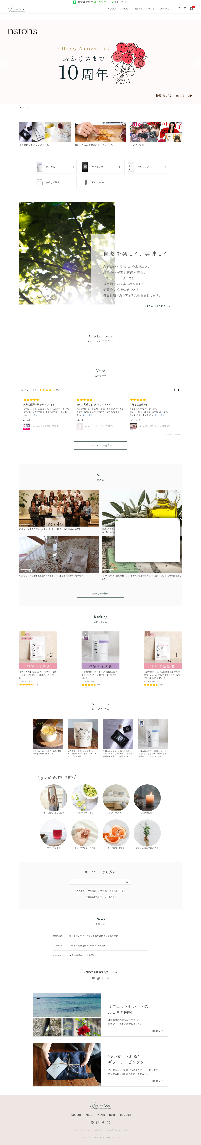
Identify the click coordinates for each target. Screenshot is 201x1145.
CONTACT (125, 1115)
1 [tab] (21, 107)
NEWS (101, 1115)
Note (151, 9)
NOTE (112, 1115)
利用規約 (98, 1130)
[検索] (127, 882)
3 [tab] (26, 107)
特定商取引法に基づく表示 (117, 1130)
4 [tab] (29, 107)
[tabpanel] (100, 62)
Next (197, 63)
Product (110, 9)
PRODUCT (75, 1115)
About (126, 9)
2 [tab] (24, 107)
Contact (165, 9)
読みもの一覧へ (100, 593)
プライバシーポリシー (82, 1130)
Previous (3, 63)
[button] (174, 390)
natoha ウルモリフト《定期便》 (99, 426)
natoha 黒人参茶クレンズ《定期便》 (154, 426)
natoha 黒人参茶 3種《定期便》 (45, 426)
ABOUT (90, 1115)
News (138, 9)
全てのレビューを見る (100, 445)
